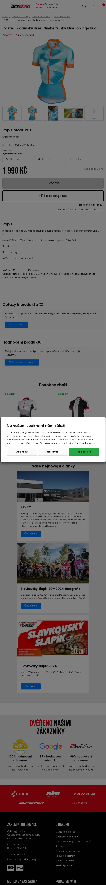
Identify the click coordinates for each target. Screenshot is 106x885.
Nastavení (53, 452)
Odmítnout (22, 452)
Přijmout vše (84, 452)
